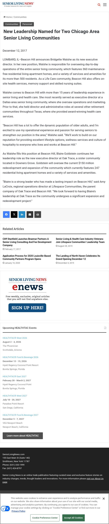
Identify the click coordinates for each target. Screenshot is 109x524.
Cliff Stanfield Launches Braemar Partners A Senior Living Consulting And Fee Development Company (27, 242)
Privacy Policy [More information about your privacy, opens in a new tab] (18, 511)
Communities (20, 17)
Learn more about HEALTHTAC (23, 435)
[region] (54, 508)
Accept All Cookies (73, 518)
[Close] (103, 498)
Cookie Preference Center (45, 518)
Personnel (27, 24)
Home (7, 17)
